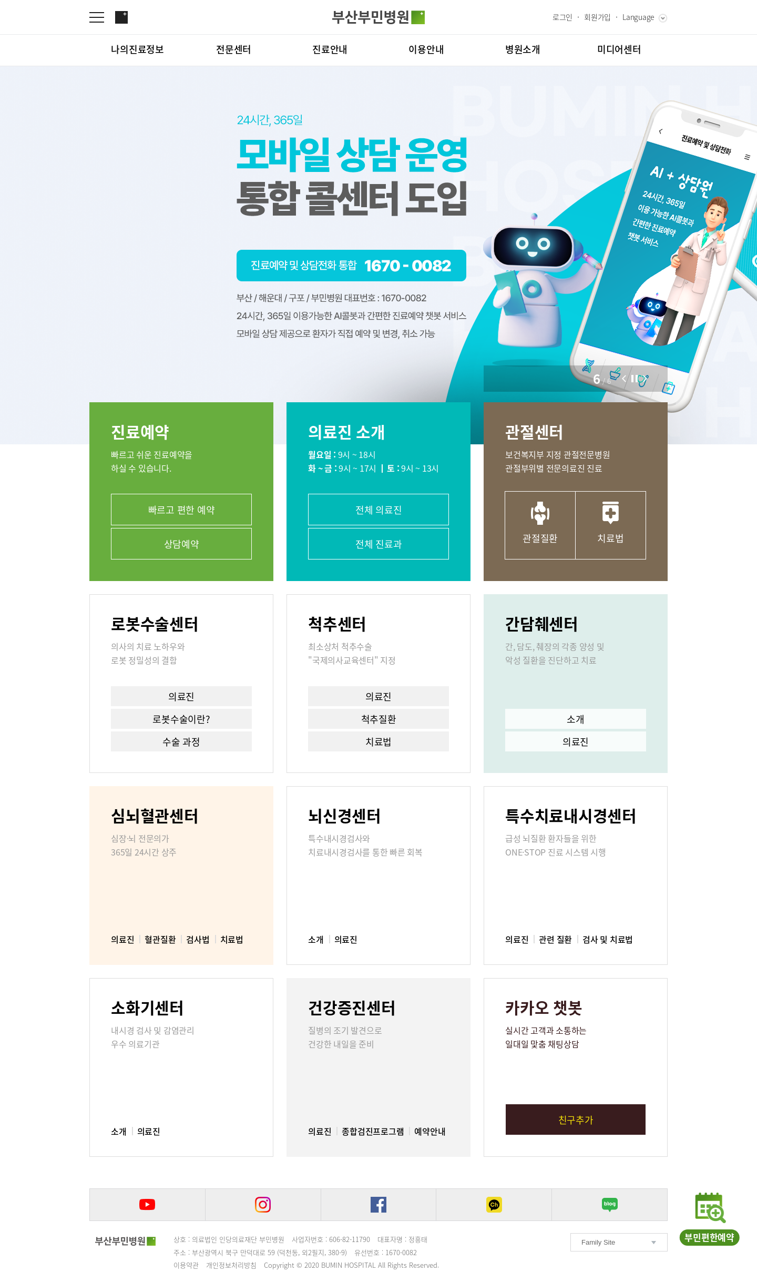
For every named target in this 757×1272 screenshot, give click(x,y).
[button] (624, 378)
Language (638, 17)
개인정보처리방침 (231, 1265)
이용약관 (186, 1265)
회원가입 (597, 17)
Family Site (598, 1242)
